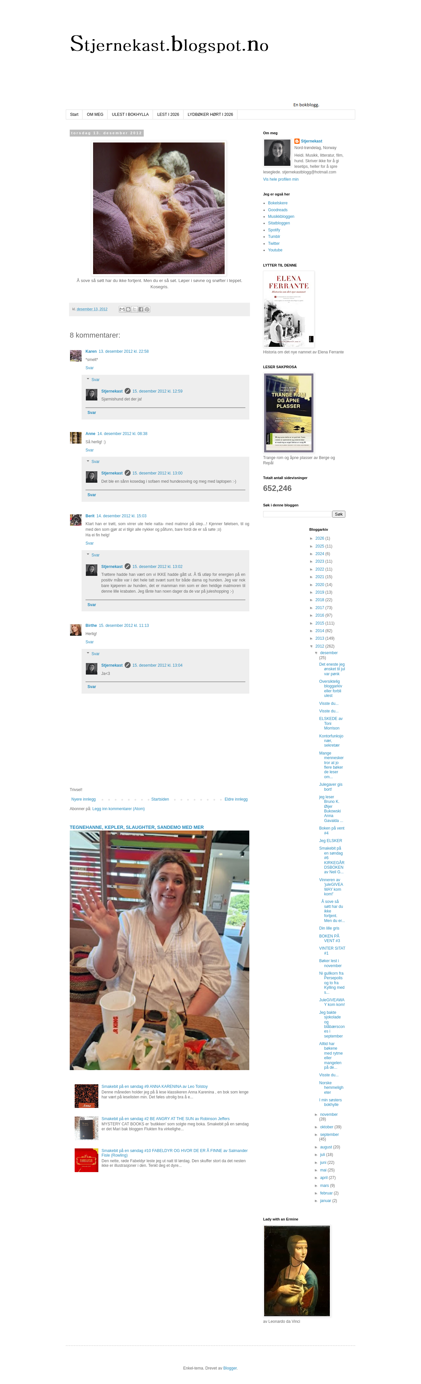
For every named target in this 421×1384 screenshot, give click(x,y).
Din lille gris (329, 928)
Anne (90, 433)
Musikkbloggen (281, 216)
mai (324, 1170)
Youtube (275, 250)
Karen (91, 351)
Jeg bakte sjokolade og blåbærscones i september (332, 1024)
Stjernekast (112, 391)
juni (323, 1162)
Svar (90, 368)
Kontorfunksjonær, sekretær (331, 741)
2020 (320, 584)
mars (325, 1185)
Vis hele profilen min (281, 179)
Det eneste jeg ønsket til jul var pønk (332, 669)
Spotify (274, 230)
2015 (320, 623)
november (328, 1114)
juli (323, 1154)
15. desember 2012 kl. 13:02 (158, 566)
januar (326, 1200)
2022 (320, 569)
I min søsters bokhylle (330, 1102)
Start (74, 114)
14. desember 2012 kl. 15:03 (121, 516)
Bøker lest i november (330, 963)
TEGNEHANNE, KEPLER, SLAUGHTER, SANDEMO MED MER (137, 827)
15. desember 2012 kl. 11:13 (124, 625)
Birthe (91, 625)
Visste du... (328, 703)
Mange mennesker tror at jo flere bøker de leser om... (331, 765)
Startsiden (160, 799)
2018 (320, 600)
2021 (320, 577)
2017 (320, 607)
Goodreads (277, 210)
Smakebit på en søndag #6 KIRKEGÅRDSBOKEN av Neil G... (331, 860)
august (326, 1147)
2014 (320, 630)
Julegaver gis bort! (330, 786)
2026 (320, 538)
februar (327, 1193)
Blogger (230, 1368)
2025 (320, 546)
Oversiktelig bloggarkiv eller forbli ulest (330, 688)
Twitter (274, 243)
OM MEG (95, 114)
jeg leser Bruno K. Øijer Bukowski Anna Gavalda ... (331, 809)
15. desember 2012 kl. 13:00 (158, 473)
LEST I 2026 (168, 114)
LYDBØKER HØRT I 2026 (210, 114)
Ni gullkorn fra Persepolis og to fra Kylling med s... (331, 983)
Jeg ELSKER (330, 840)
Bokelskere (277, 203)
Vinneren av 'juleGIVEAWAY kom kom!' (331, 887)
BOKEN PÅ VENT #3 (329, 938)
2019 (320, 592)
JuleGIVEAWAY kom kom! (332, 1002)
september (329, 1134)
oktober (327, 1127)
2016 (320, 615)
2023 (320, 561)
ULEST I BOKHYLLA (130, 114)
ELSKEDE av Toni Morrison (330, 723)
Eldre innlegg (236, 799)
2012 (320, 646)
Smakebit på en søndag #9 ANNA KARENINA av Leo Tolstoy (155, 1086)
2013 (320, 638)
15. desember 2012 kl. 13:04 (158, 665)
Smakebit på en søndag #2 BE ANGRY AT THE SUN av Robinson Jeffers (166, 1118)
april (324, 1177)
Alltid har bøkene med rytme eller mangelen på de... (331, 1055)
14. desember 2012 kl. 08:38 (122, 433)
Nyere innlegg (83, 799)
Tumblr (274, 236)
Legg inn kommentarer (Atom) (118, 809)
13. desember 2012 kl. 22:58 (124, 351)
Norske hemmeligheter (331, 1088)
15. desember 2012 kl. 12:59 (158, 391)
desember (328, 653)
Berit (90, 516)
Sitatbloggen (279, 223)
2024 (320, 553)
